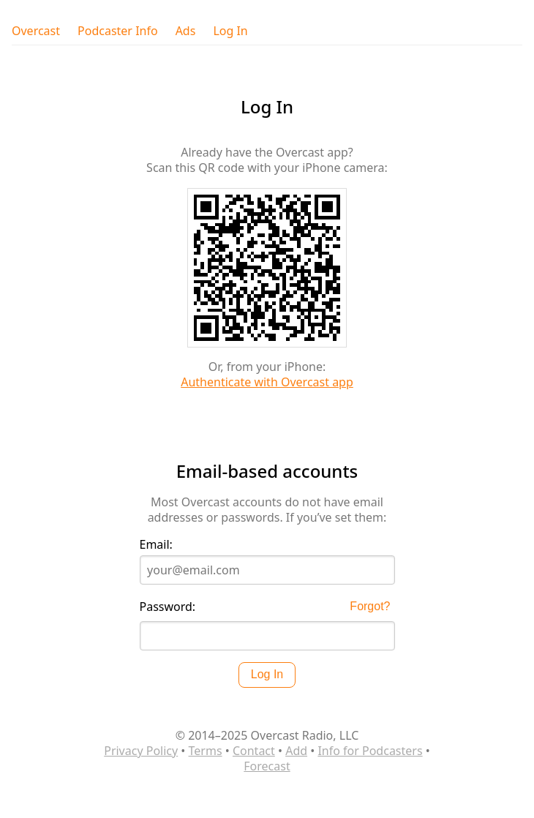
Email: (156, 544)
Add (296, 751)
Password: (168, 607)
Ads (186, 31)
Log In (230, 31)
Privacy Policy (141, 751)
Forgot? (370, 606)
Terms (205, 751)
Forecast (267, 766)
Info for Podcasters (369, 751)
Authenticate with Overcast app (267, 382)
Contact (254, 751)
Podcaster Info (118, 31)
